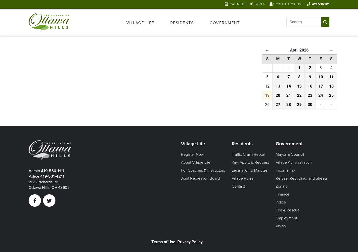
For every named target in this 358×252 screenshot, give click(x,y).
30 (310, 104)
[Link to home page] (50, 22)
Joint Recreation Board (200, 178)
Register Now (192, 154)
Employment (286, 218)
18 (331, 86)
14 (288, 86)
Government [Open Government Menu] (225, 22)
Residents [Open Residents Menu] (182, 22)
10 (320, 77)
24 (320, 95)
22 (299, 95)
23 (310, 95)
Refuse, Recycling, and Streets (301, 178)
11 (331, 77)
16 (310, 86)
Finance (282, 194)
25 (331, 95)
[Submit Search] (325, 22)
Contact (238, 186)
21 (288, 95)
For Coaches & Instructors (203, 170)
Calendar (238, 4)
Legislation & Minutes (250, 170)
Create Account (289, 4)
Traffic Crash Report (248, 154)
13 (278, 86)
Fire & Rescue (288, 210)
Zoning (282, 186)
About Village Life (195, 162)
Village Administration (294, 162)
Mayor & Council (290, 154)
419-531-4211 (52, 176)
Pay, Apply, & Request (250, 162)
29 (299, 104)
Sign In (260, 4)
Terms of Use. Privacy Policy (177, 242)
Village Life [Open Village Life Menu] (140, 22)
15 (299, 86)
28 (288, 104)
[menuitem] (140, 22)
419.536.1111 (320, 4)
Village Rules (242, 178)
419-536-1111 (52, 170)
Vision (281, 226)
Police (281, 202)
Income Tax (285, 170)
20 (278, 95)
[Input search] (303, 22)
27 (278, 104)
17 (320, 86)
